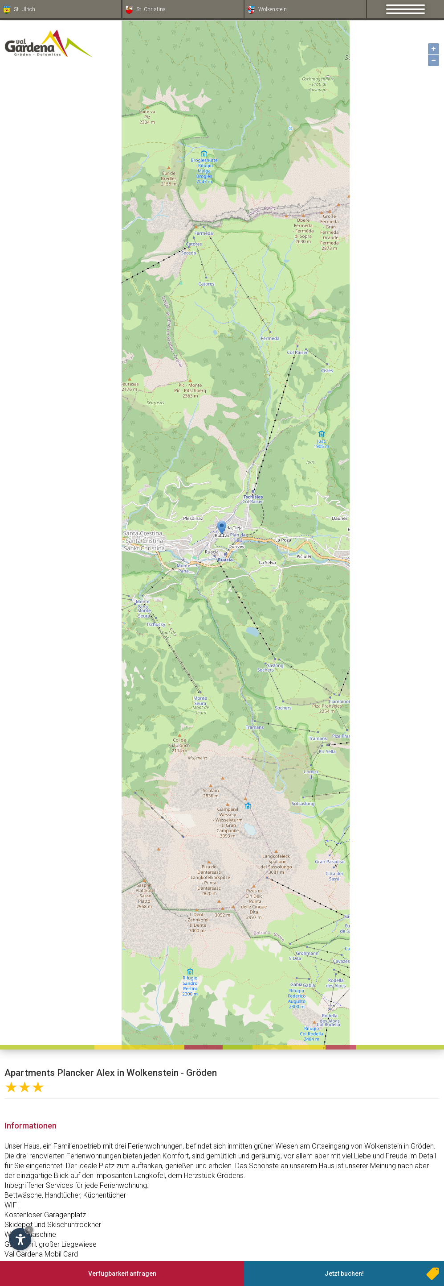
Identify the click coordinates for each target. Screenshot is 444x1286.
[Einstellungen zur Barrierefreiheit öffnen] (20, 1239)
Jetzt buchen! (344, 1273)
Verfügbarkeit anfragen (122, 1273)
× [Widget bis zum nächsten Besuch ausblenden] (29, 1229)
